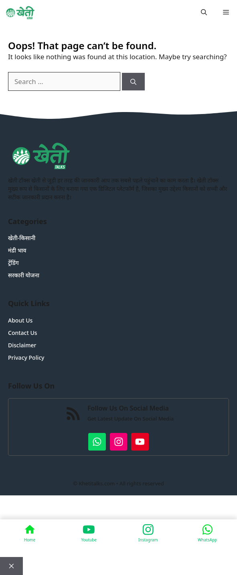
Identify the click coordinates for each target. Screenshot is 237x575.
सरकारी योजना (23, 275)
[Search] (133, 82)
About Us (20, 320)
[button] (204, 12)
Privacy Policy (26, 357)
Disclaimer (22, 345)
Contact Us (22, 333)
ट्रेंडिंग (13, 262)
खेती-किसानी (21, 238)
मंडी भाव (17, 250)
